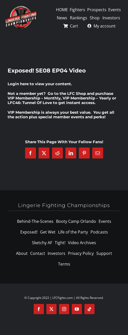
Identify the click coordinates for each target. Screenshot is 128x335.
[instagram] (64, 309)
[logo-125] (21, 6)
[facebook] (39, 309)
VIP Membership (24, 112)
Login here (18, 83)
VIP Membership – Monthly (34, 98)
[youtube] (77, 309)
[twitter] (51, 309)
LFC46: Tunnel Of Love (30, 102)
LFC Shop (76, 93)
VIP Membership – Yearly (87, 98)
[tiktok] (89, 309)
